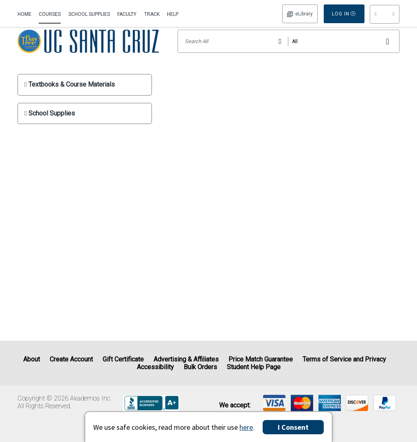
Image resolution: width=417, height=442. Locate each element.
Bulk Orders (200, 367)
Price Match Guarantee (260, 359)
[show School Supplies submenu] (85, 124)
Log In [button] (300, 13)
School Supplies (89, 14)
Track (152, 14)
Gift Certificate (123, 359)
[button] (384, 14)
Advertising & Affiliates (186, 359)
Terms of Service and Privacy (344, 359)
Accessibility (155, 367)
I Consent (293, 427)
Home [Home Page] (24, 14)
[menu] (384, 14)
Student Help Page (254, 367)
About (31, 359)
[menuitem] (26, 13)
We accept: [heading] (234, 405)
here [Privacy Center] (246, 427)
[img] (274, 403)
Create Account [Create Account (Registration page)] (71, 359)
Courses (50, 14)
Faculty (126, 14)
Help (172, 14)
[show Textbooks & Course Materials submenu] (85, 95)
